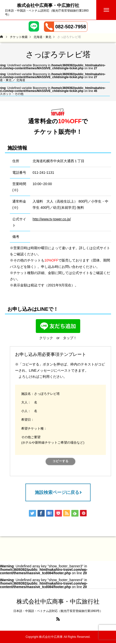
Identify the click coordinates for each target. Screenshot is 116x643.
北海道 (20, 80)
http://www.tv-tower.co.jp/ (52, 219)
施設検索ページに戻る (57, 492)
